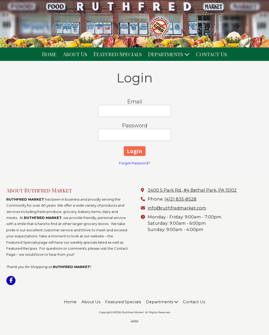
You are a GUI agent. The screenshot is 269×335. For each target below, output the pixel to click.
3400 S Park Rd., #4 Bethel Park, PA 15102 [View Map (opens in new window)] (192, 190)
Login (134, 320)
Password (134, 125)
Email (134, 101)
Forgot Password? (134, 163)
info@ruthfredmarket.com (177, 208)
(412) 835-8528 (180, 199)
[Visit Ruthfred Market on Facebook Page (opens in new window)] (10, 280)
